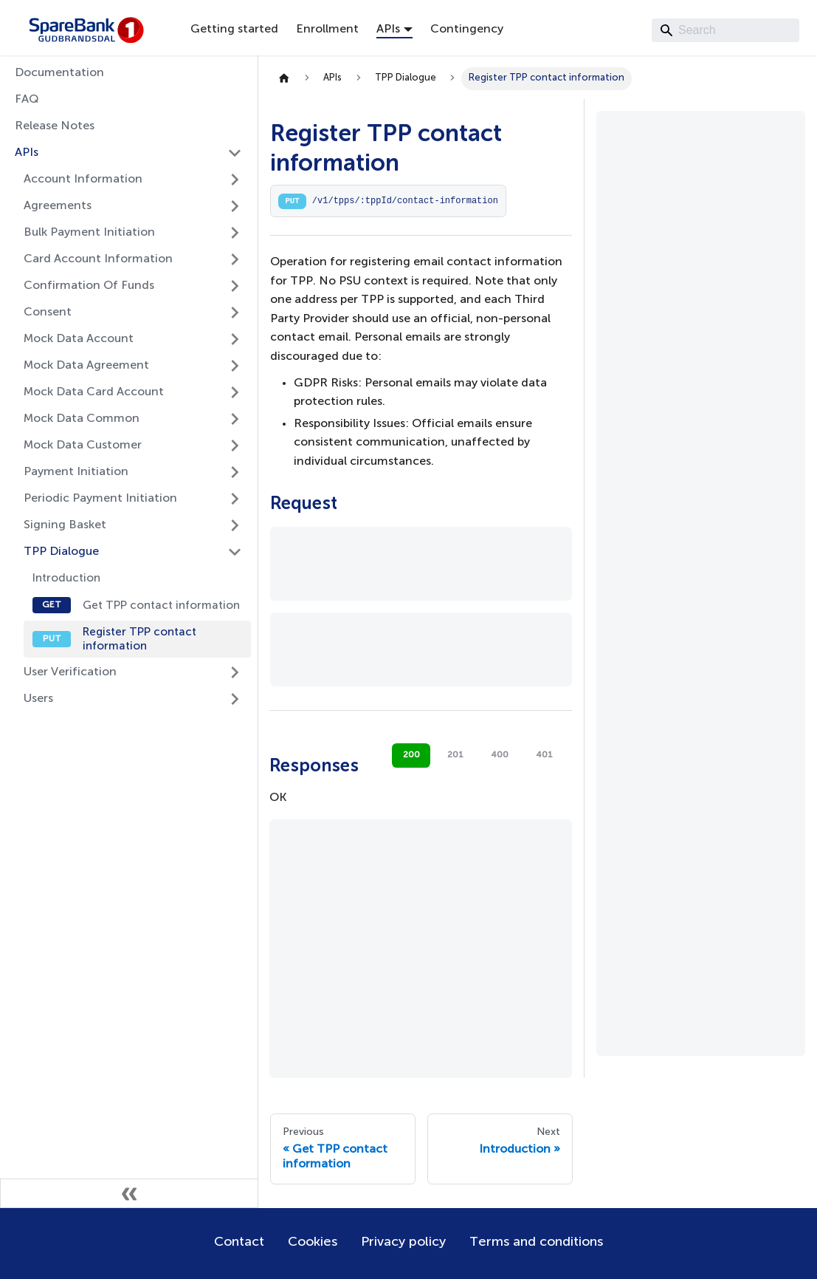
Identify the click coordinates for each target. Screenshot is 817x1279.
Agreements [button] (58, 206)
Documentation (59, 73)
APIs (26, 153)
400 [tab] (500, 755)
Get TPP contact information (161, 605)
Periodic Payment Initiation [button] (100, 499)
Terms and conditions (536, 1242)
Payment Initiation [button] (76, 472)
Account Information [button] (83, 179)
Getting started (234, 29)
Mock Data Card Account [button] (94, 392)
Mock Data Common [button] (81, 419)
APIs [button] (388, 29)
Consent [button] (48, 312)
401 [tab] (544, 755)
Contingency (466, 29)
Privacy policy (403, 1242)
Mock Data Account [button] (79, 339)
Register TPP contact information (139, 639)
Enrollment (327, 29)
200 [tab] (411, 755)
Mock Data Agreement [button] (86, 366)
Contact (239, 1242)
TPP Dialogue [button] (61, 552)
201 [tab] (455, 755)
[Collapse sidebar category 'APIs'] (234, 153)
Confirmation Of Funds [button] (89, 286)
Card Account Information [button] (98, 259)
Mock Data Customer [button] (83, 445)
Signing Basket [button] (65, 525)
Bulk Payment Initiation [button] (89, 233)
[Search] (725, 30)
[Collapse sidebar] (129, 1193)
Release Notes (54, 126)
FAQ (27, 100)
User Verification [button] (70, 672)
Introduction (66, 578)
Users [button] (38, 699)
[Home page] (284, 78)
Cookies (312, 1242)
